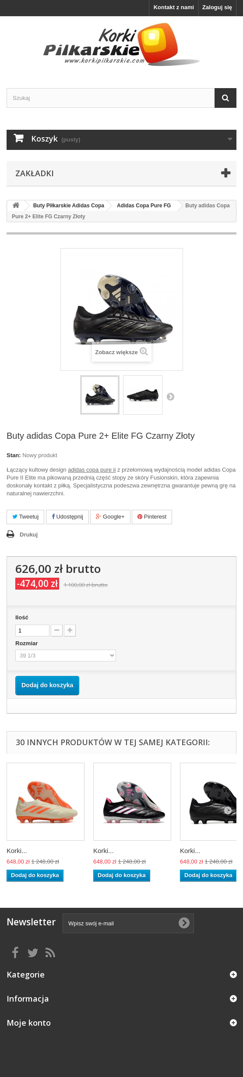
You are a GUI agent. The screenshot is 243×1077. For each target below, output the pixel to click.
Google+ (110, 516)
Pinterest (151, 516)
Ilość (21, 617)
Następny (170, 396)
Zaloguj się (217, 7)
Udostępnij (67, 516)
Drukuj (29, 534)
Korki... (17, 850)
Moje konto (29, 1022)
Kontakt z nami (174, 7)
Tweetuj (25, 516)
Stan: (14, 455)
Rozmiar (27, 643)
